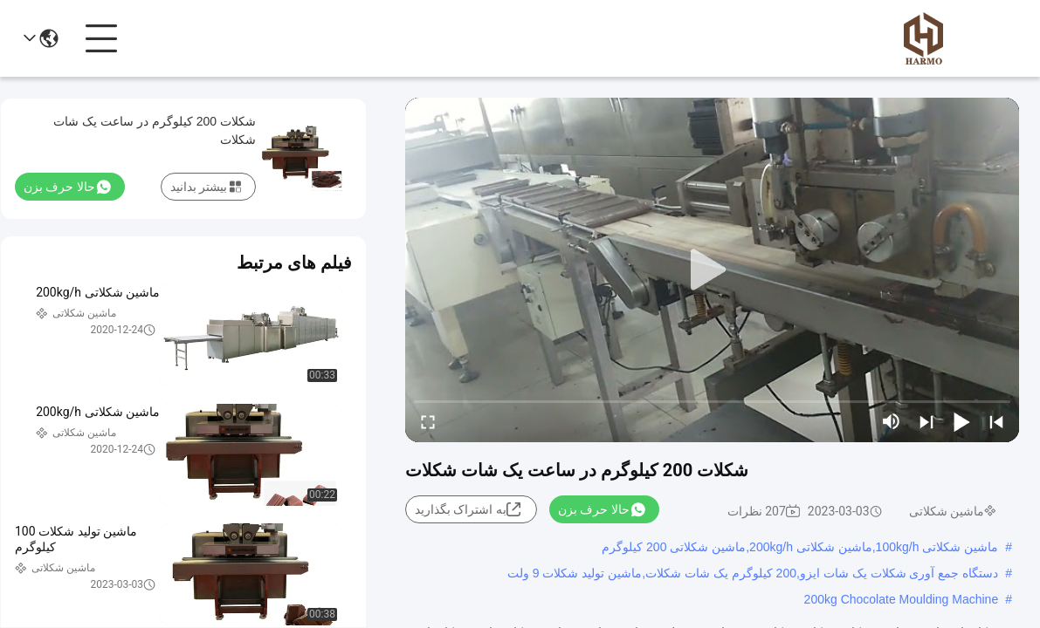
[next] (926, 421)
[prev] (996, 421)
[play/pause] (961, 421)
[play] (712, 270)
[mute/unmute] (891, 421)
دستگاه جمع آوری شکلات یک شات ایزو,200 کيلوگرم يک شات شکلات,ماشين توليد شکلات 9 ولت (752, 573)
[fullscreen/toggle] (427, 421)
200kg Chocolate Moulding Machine (901, 599)
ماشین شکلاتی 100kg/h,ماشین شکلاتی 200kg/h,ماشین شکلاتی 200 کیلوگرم (800, 547)
